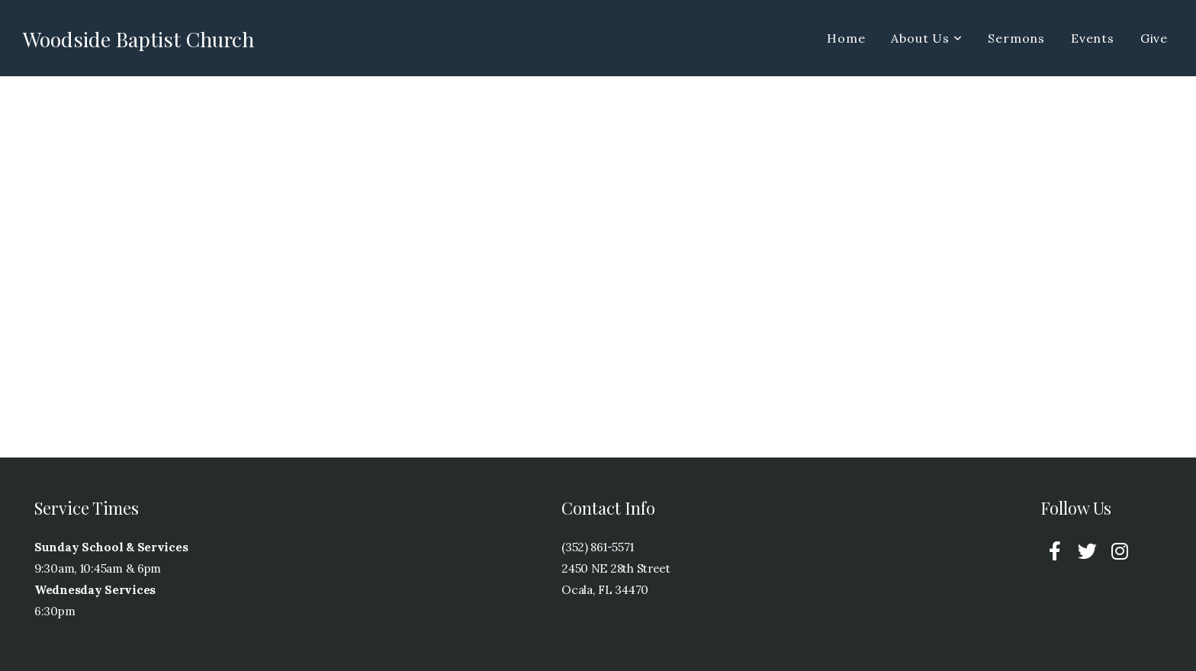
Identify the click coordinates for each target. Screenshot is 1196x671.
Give (1154, 38)
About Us (926, 38)
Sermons (1016, 38)
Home (846, 38)
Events (1092, 38)
